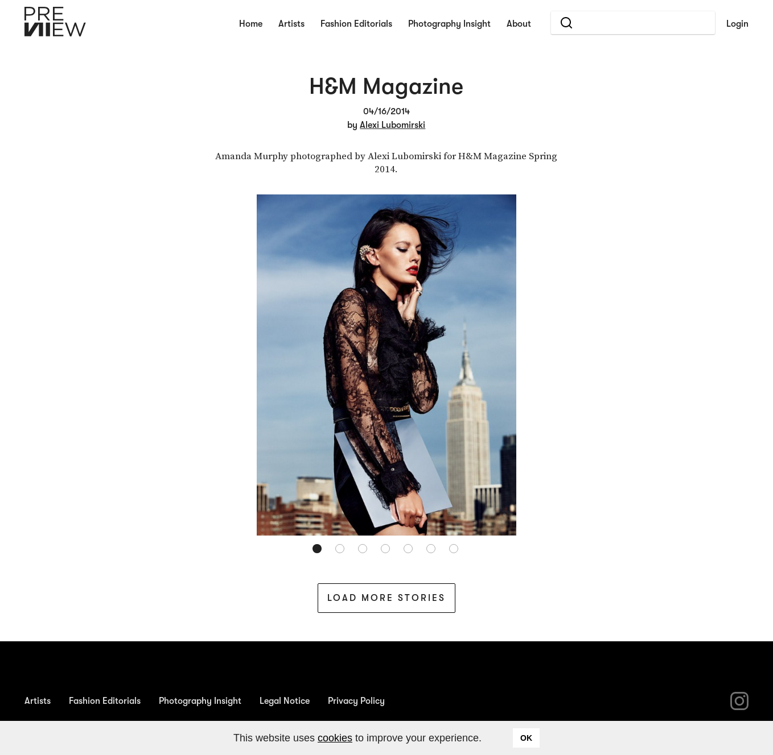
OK (526, 737)
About (519, 24)
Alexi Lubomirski (392, 125)
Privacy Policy (356, 701)
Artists (291, 24)
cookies (335, 738)
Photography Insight (449, 24)
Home (250, 24)
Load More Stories (386, 598)
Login (737, 24)
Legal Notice (285, 701)
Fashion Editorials (356, 24)
